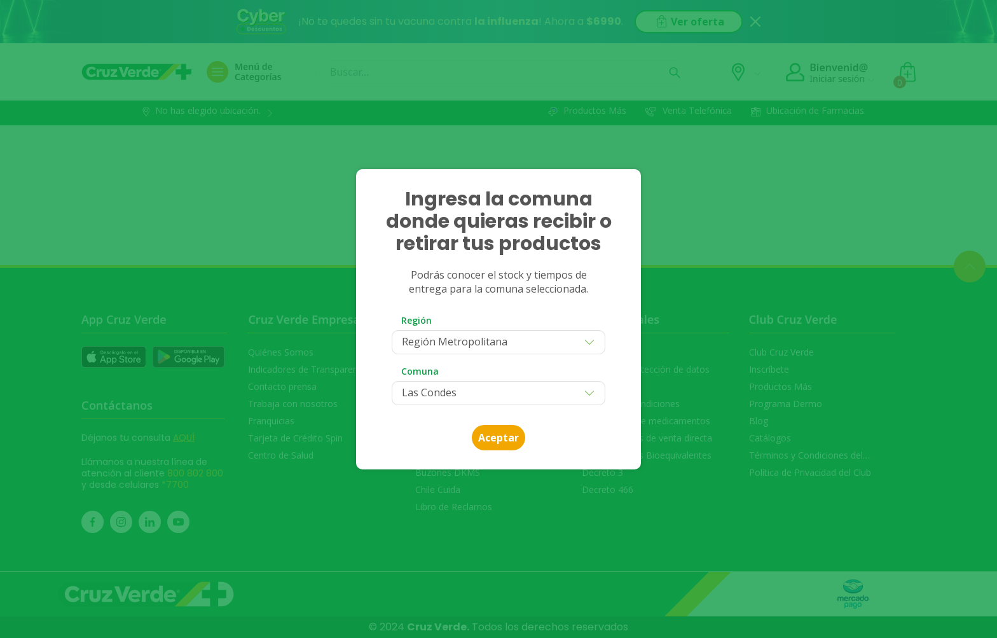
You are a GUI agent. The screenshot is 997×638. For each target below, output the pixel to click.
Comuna (420, 371)
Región (416, 320)
